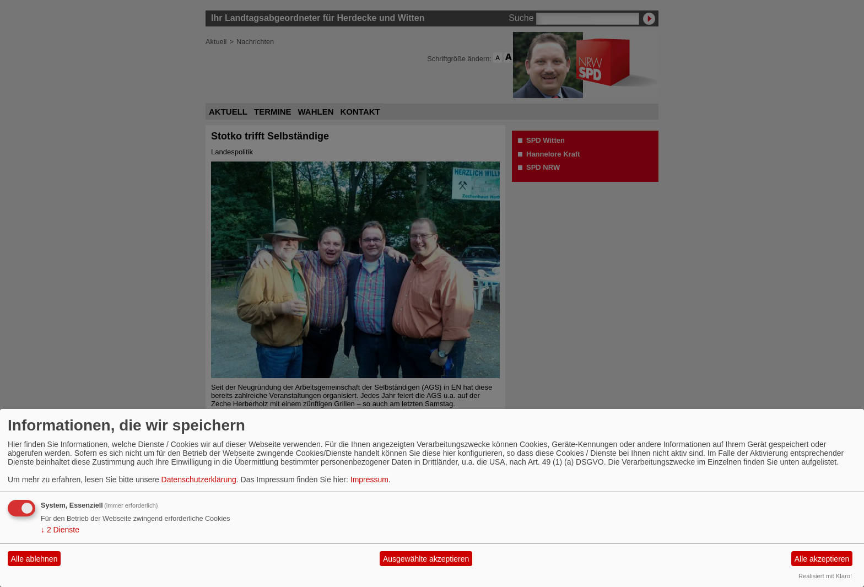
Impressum (369, 479)
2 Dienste (60, 529)
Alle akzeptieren (822, 558)
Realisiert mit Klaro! (825, 576)
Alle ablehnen (34, 558)
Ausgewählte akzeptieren (426, 558)
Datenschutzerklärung (198, 479)
